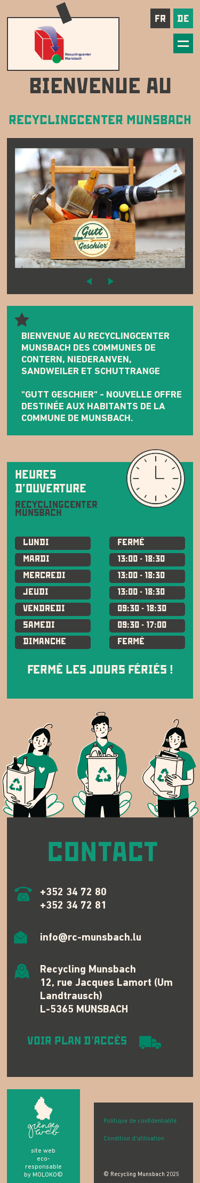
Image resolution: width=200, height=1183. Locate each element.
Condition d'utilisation (133, 1139)
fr (160, 18)
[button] (89, 281)
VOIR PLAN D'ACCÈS (77, 1041)
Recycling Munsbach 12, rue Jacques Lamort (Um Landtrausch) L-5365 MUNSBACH (106, 990)
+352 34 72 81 (73, 906)
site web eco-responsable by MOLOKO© (43, 1163)
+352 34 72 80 (73, 892)
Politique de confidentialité (140, 1121)
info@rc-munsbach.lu (90, 938)
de (183, 18)
